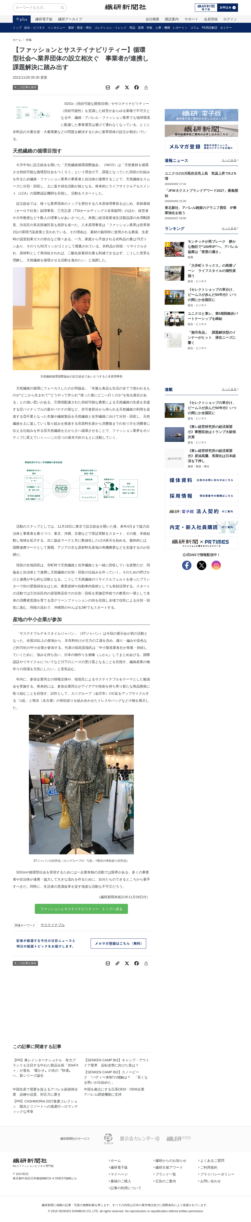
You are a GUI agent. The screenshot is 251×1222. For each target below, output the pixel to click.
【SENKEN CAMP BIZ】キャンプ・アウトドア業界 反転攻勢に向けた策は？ (116, 1062)
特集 (149, 27)
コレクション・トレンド (110, 27)
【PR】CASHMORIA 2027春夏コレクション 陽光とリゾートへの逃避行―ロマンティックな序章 (45, 1106)
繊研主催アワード (168, 1167)
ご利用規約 (207, 1167)
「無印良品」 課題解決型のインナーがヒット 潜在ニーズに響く (212, 337)
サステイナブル (53, 925)
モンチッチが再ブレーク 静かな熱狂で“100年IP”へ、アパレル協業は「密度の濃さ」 (213, 247)
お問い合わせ (209, 1181)
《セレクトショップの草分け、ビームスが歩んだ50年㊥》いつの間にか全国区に (212, 295)
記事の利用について (125, 1188)
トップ (17, 27)
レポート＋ (180, 27)
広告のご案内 (164, 1181)
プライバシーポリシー (216, 1174)
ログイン (230, 19)
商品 (132, 27)
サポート (191, 19)
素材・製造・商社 (80, 27)
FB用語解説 (209, 27)
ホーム (17, 40)
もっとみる (230, 160)
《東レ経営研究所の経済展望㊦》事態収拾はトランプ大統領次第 (212, 432)
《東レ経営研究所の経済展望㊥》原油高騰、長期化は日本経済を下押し (212, 456)
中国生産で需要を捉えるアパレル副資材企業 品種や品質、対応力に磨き (45, 1091)
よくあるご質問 (211, 1160)
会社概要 (152, 19)
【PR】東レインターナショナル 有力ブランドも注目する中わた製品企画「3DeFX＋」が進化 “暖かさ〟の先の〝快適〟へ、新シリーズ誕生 (45, 1067)
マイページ (118, 1174)
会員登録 (211, 19)
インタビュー (56, 27)
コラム (194, 27)
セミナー (226, 27)
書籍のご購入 (120, 1181)
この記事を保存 (25, 87)
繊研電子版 (43, 19)
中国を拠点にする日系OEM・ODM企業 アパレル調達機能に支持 (116, 1091)
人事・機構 (162, 27)
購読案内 (172, 19)
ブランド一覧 (164, 1174)
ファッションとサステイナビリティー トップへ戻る (81, 909)
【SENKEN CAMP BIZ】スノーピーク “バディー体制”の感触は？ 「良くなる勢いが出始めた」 (116, 1077)
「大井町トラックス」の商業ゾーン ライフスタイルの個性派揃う (212, 271)
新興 (141, 27)
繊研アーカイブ (70, 19)
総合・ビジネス (34, 27)
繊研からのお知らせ (169, 1160)
